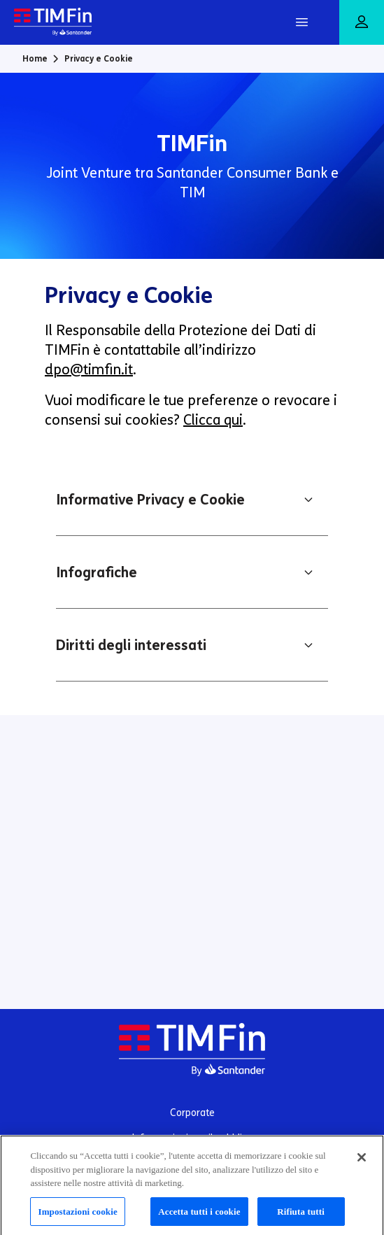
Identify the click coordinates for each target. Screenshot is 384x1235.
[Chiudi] (361, 1162)
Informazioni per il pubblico (192, 1138)
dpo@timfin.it (89, 369)
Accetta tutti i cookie (199, 1216)
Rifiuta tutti (301, 1216)
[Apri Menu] (301, 22)
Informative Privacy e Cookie (150, 499)
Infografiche (96, 572)
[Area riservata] (361, 22)
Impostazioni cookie (77, 1216)
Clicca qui (213, 419)
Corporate (192, 1113)
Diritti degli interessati (131, 645)
